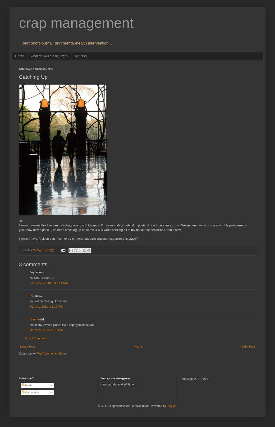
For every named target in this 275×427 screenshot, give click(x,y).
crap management (76, 23)
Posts (27, 385)
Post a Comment (35, 338)
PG (32, 295)
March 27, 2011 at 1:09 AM (46, 330)
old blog (81, 56)
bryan (33, 319)
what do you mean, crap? (49, 56)
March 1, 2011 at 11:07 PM (47, 306)
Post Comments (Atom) (51, 353)
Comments (30, 392)
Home (19, 56)
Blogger (171, 406)
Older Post (248, 346)
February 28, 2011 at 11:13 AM (49, 283)
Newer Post (27, 346)
